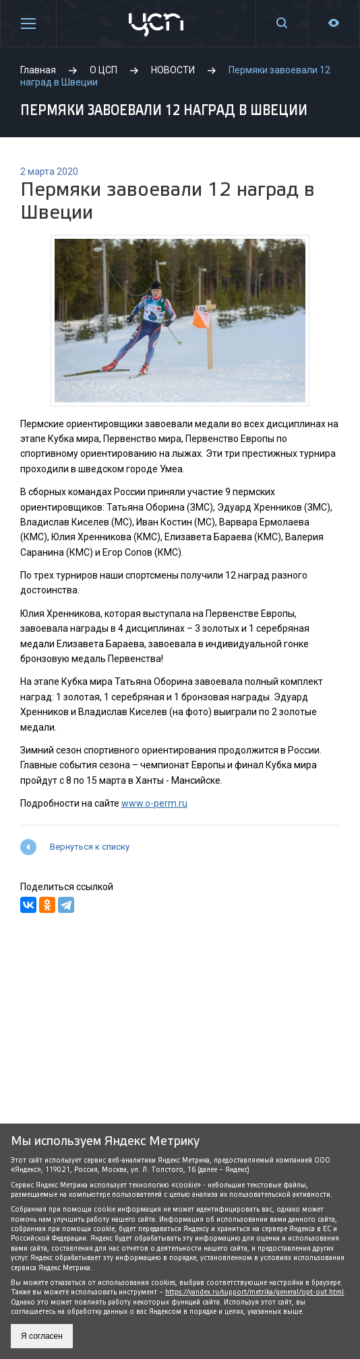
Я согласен (42, 1336)
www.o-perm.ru (154, 803)
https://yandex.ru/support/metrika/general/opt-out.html (254, 1292)
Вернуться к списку (89, 847)
